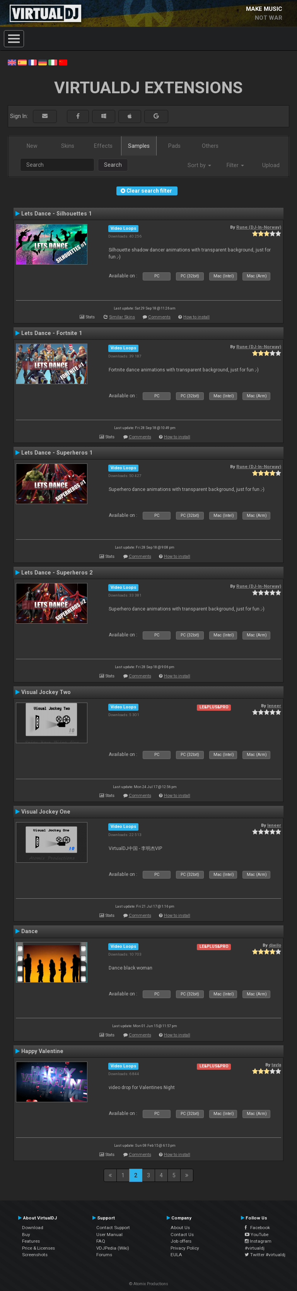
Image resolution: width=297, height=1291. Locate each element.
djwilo (275, 945)
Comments (159, 317)
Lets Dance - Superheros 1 (56, 453)
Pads (174, 146)
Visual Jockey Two (46, 692)
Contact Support (113, 1227)
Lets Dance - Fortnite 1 (51, 333)
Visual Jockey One (45, 812)
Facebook (257, 1227)
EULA (176, 1254)
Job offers (181, 1241)
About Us (180, 1227)
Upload (271, 165)
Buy (26, 1234)
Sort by (199, 165)
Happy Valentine (42, 1051)
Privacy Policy (185, 1248)
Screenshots (35, 1254)
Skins (67, 146)
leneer (274, 705)
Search (113, 165)
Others (210, 146)
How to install (196, 317)
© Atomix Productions (148, 1283)
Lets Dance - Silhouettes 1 (56, 213)
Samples (139, 146)
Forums (104, 1254)
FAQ (100, 1241)
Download (32, 1227)
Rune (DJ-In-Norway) (258, 227)
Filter (235, 165)
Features (31, 1241)
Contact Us (182, 1234)
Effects (103, 146)
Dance (29, 931)
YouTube (256, 1234)
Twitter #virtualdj (265, 1254)
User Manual (109, 1234)
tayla (276, 1064)
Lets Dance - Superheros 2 (56, 572)
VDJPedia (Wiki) (112, 1248)
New (32, 146)
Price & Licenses (38, 1248)
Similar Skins (122, 317)
